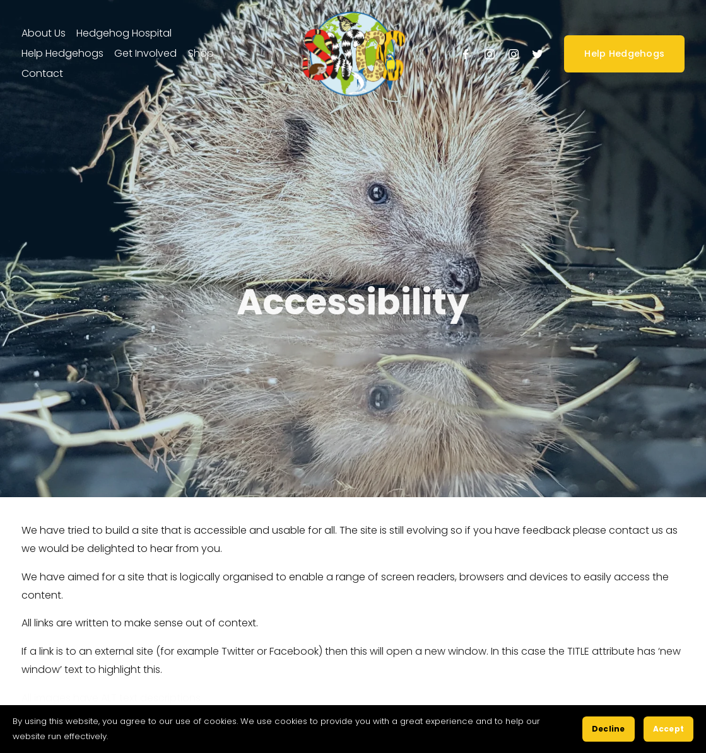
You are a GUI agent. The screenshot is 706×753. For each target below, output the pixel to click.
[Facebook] (465, 54)
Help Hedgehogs (624, 53)
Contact (42, 73)
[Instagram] (489, 54)
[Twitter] (537, 54)
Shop (201, 53)
